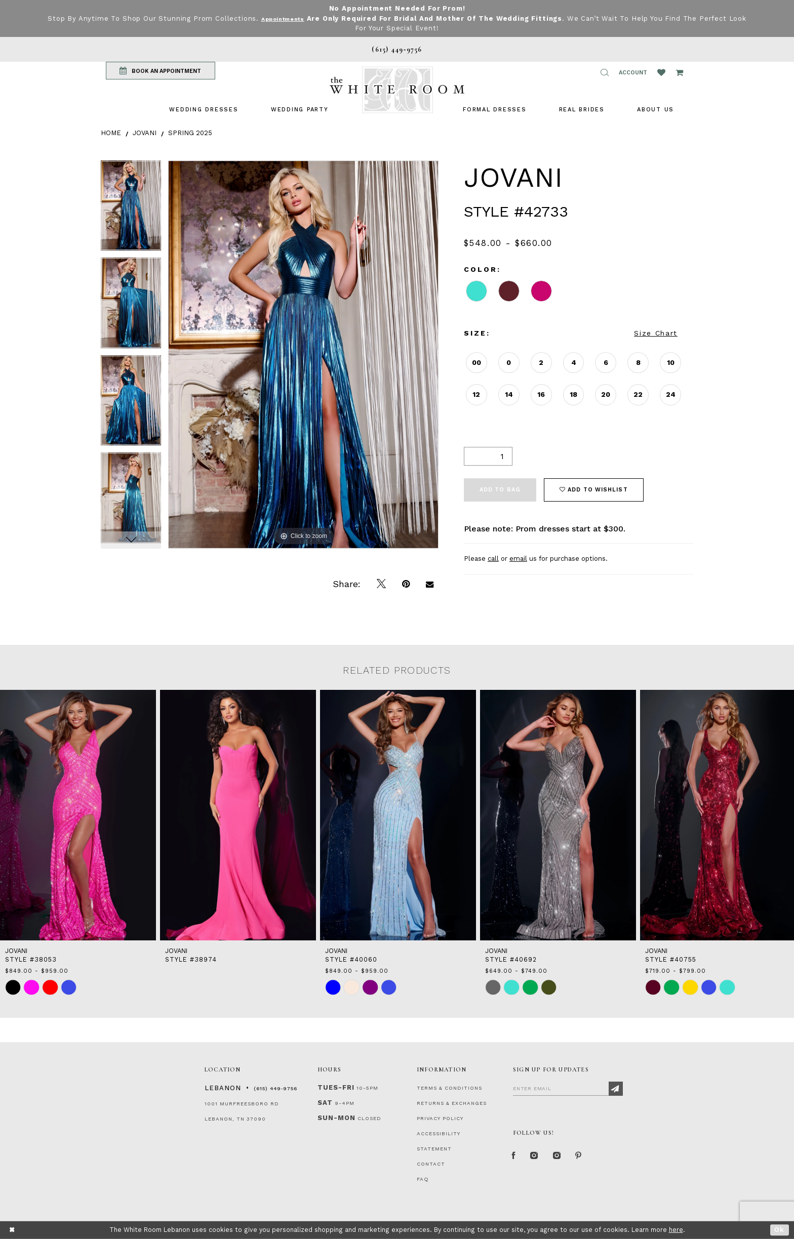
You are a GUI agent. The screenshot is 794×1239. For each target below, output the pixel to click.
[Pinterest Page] (591, 1158)
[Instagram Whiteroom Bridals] (566, 1158)
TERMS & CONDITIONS (449, 1088)
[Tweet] (381, 584)
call (493, 558)
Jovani (144, 133)
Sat (325, 1102)
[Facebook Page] (515, 1158)
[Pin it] (406, 584)
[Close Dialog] (12, 1230)
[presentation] (78, 815)
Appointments (292, 18)
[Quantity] (488, 456)
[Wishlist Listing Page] (661, 72)
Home (111, 133)
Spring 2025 (190, 133)
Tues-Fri (335, 1087)
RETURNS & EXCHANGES (452, 1103)
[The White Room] (397, 90)
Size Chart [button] (656, 333)
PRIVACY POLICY (440, 1118)
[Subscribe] (616, 1089)
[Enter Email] (568, 1088)
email (518, 558)
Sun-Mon (336, 1118)
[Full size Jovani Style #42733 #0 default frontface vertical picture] (303, 354)
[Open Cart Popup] (679, 72)
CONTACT (431, 1164)
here (676, 1229)
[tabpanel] (131, 209)
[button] (605, 72)
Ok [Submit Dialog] (779, 1229)
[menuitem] (203, 109)
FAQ (423, 1179)
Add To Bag (500, 489)
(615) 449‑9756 (275, 1088)
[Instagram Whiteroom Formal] (539, 1158)
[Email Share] (430, 584)
